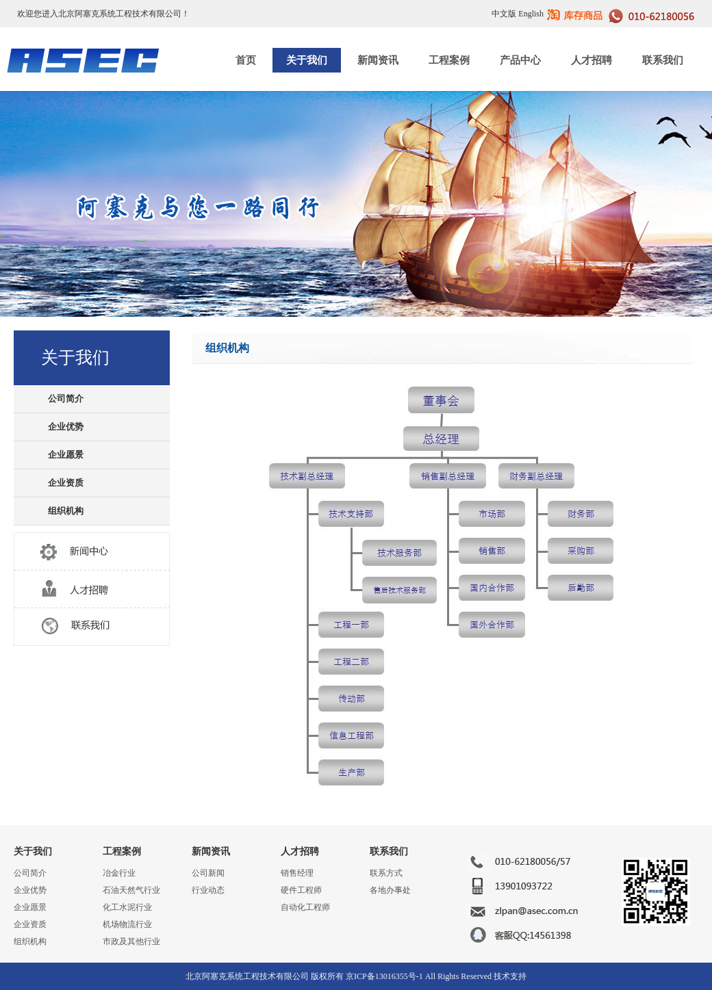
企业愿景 (66, 455)
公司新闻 (208, 873)
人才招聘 (591, 60)
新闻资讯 (377, 60)
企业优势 (66, 426)
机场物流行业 (127, 924)
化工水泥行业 (127, 907)
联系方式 (386, 873)
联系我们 (662, 60)
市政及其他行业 (131, 941)
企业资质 (66, 483)
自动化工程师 (305, 907)
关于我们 (306, 60)
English (531, 13)
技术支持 (510, 976)
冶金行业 (119, 873)
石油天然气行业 (131, 890)
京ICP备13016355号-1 (384, 976)
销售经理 (297, 873)
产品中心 (520, 60)
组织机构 (66, 511)
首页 (246, 60)
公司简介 (66, 398)
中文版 (504, 13)
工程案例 (449, 60)
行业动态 (208, 890)
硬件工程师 (301, 890)
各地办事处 (390, 890)
